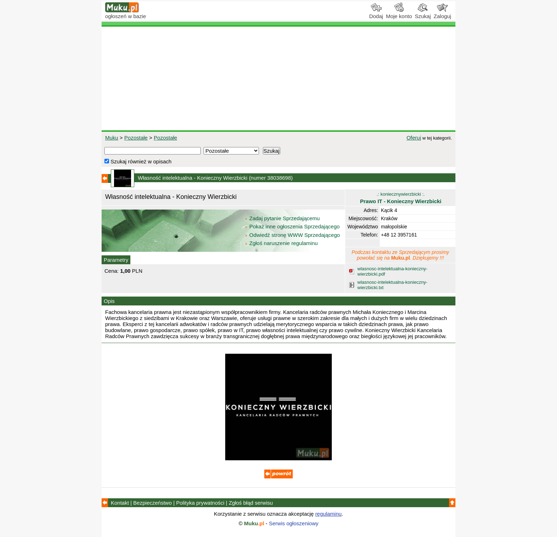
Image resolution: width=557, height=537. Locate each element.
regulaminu (328, 514)
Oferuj (413, 138)
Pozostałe (136, 138)
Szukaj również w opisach (138, 161)
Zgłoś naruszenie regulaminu (281, 243)
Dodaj (376, 13)
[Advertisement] (278, 78)
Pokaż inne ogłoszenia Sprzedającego (292, 226)
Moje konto (399, 13)
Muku (111, 138)
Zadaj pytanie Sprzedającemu (282, 218)
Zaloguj (442, 13)
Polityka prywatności (200, 503)
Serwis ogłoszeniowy (293, 523)
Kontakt (120, 503)
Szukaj (423, 13)
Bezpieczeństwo (152, 503)
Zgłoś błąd (251, 503)
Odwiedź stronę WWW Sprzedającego (292, 235)
